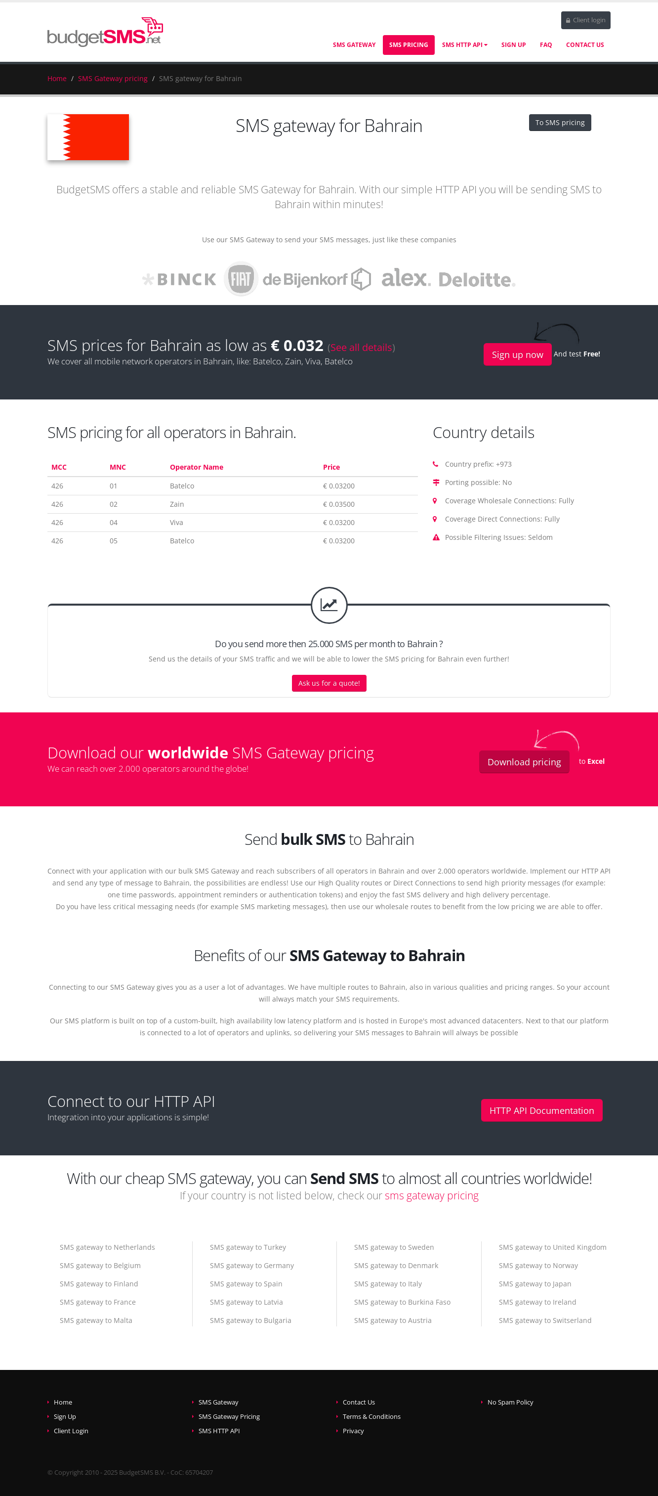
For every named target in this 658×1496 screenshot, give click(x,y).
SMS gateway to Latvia (246, 1302)
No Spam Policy (511, 1402)
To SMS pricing (560, 122)
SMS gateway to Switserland (545, 1320)
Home (57, 78)
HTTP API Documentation (542, 1110)
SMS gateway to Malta (96, 1320)
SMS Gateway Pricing (229, 1416)
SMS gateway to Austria (393, 1320)
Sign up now (517, 354)
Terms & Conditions (372, 1416)
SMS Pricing (408, 45)
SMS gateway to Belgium (100, 1265)
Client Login (71, 1431)
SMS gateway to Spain (246, 1283)
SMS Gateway (354, 45)
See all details (361, 347)
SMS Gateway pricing (113, 78)
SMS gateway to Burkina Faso (402, 1302)
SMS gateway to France (98, 1302)
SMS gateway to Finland (99, 1283)
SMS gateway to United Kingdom (553, 1247)
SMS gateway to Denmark (396, 1265)
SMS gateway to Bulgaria (250, 1320)
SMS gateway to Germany (252, 1265)
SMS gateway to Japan (535, 1283)
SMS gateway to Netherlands (107, 1247)
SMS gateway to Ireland (537, 1302)
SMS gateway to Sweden (394, 1247)
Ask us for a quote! (329, 683)
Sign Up (513, 45)
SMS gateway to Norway (538, 1265)
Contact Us (585, 45)
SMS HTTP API (465, 45)
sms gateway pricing (432, 1195)
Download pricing (524, 762)
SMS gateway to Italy (388, 1283)
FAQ (546, 45)
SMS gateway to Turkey (248, 1247)
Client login (586, 20)
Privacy (353, 1431)
